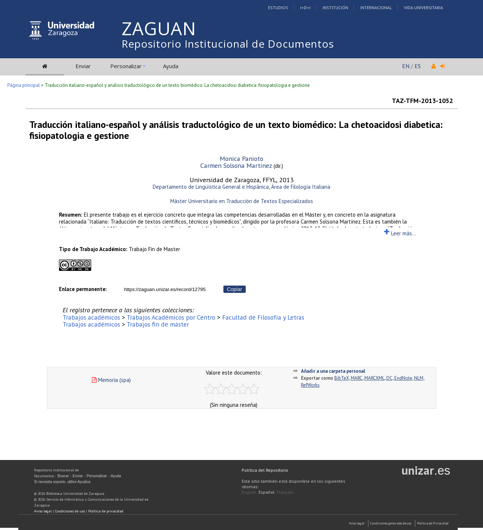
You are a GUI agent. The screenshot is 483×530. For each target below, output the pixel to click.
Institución (335, 7)
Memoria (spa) (111, 379)
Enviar (83, 66)
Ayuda (170, 66)
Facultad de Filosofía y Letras (263, 317)
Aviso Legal (356, 523)
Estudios (278, 7)
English (249, 492)
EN (405, 66)
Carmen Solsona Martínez (236, 165)
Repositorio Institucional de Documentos (228, 44)
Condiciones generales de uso (390, 523)
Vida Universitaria (423, 7)
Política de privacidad (105, 511)
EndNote (403, 378)
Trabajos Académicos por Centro (171, 317)
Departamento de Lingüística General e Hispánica (211, 186)
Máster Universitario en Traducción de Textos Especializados (241, 201)
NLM (418, 378)
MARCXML (374, 378)
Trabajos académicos (91, 317)
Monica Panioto (241, 158)
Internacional (376, 7)
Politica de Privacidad (433, 523)
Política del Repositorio (265, 470)
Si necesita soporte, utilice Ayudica (62, 482)
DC (389, 378)
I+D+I (305, 7)
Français (285, 492)
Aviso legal (43, 511)
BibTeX (341, 378)
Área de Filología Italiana (300, 186)
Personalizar (126, 66)
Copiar (234, 289)
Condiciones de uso (70, 511)
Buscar (63, 476)
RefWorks (310, 385)
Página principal (23, 85)
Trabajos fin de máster (158, 324)
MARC (357, 378)
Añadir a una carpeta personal (333, 371)
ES (418, 66)
